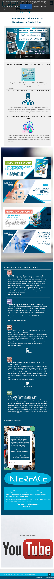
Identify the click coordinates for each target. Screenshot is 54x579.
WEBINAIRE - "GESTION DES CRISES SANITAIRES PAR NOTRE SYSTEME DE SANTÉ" (26, 331)
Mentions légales (49, 577)
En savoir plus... (28, 56)
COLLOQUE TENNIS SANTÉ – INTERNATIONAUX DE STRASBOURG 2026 (26, 363)
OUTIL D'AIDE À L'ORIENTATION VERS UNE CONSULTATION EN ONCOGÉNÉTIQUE (22, 397)
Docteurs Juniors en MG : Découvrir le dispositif (28, 90)
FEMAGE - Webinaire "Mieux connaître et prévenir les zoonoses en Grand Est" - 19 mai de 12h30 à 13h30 (26, 277)
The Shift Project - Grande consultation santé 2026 (26, 305)
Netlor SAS (32, 574)
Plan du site (39, 577)
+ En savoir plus (10, 88)
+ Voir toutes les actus (45, 143)
